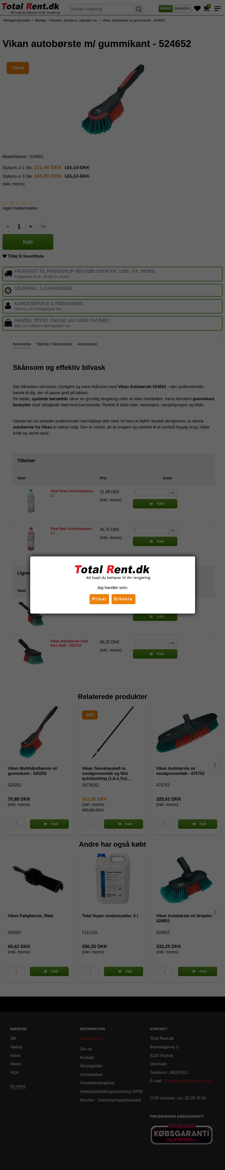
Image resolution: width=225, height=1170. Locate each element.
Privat (99, 599)
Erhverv (123, 599)
